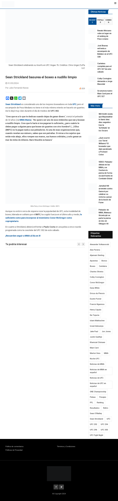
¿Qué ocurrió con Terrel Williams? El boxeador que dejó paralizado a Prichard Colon (105, 146)
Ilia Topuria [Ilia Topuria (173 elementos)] (94, 315)
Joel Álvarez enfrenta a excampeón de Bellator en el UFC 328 (104, 51)
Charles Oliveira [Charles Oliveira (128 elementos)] (96, 272)
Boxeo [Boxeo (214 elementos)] (92, 266)
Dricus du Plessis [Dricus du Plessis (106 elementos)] (97, 293)
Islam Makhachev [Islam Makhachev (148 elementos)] (97, 320)
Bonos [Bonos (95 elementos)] (104, 261)
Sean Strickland (13, 104)
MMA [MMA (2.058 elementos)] (106, 353)
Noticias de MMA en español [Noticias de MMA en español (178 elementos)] (98, 371)
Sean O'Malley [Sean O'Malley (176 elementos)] (96, 413)
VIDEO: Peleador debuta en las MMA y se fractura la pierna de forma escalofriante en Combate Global (106, 170)
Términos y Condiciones (66, 446)
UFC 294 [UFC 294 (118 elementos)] (104, 424)
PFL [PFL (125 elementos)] (91, 402)
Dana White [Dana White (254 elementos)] (94, 288)
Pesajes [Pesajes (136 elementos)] (102, 397)
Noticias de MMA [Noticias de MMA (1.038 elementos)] (97, 364)
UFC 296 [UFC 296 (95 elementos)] (93, 430)
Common (108, 21)
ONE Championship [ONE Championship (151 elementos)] (98, 392)
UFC (74, 104)
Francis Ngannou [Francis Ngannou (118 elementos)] (97, 304)
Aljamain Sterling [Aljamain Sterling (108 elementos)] (97, 255)
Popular (100, 21)
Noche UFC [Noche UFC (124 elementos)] (94, 359)
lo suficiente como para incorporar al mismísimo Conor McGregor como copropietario (43, 217)
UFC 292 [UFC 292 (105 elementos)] (93, 424)
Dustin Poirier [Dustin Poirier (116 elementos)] (95, 299)
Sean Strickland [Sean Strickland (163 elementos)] (96, 419)
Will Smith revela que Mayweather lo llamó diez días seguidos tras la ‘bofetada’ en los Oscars (106, 122)
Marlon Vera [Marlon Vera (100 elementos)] (95, 353)
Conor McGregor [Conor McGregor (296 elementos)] (97, 282)
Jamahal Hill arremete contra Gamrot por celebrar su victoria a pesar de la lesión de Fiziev (105, 194)
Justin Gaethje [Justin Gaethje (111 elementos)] (96, 337)
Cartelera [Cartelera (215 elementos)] (103, 266)
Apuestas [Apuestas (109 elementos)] (94, 261)
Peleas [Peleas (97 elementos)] (93, 397)
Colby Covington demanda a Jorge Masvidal (104, 81)
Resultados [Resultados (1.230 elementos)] (94, 408)
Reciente (92, 21)
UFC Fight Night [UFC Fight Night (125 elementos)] (96, 435)
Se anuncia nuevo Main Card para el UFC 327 (104, 93)
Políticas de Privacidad (14, 450)
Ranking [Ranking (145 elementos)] (100, 402)
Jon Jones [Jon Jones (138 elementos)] (106, 331)
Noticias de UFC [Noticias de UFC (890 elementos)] (96, 378)
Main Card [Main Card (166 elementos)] (94, 348)
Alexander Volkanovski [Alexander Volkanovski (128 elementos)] (99, 244)
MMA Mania (25, 120)
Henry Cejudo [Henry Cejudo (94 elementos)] (95, 310)
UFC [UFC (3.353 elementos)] (108, 419)
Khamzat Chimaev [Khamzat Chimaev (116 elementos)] (97, 342)
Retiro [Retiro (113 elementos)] (105, 408)
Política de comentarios (15, 446)
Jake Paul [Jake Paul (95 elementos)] (94, 331)
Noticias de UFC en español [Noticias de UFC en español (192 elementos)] (98, 384)
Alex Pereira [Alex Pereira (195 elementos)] (95, 250)
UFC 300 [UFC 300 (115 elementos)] (104, 430)
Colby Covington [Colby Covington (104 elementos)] (97, 277)
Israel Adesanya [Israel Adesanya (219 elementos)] (96, 326)
